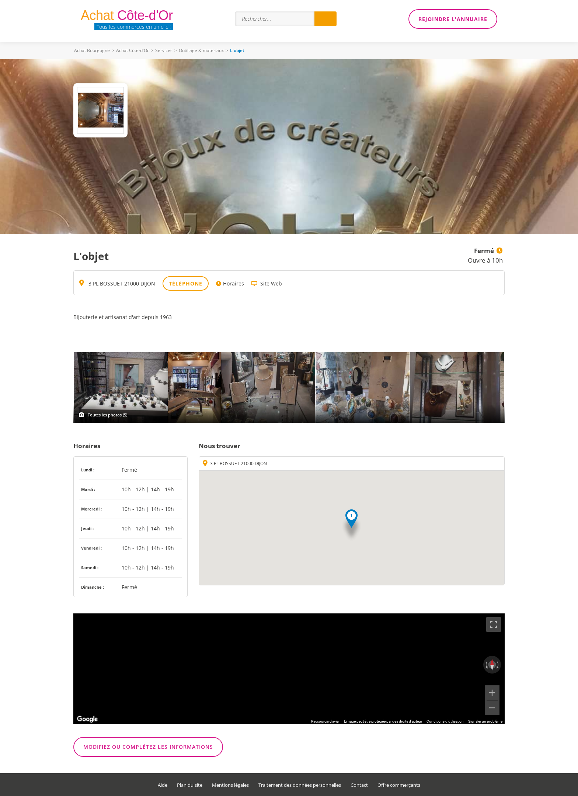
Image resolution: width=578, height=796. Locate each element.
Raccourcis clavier (325, 721)
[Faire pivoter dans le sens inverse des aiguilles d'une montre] (485, 665)
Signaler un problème (485, 721)
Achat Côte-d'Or (132, 50)
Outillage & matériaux (201, 50)
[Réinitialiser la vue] (492, 665)
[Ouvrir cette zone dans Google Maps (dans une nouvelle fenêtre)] (87, 719)
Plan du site (189, 785)
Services (164, 50)
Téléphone (185, 283)
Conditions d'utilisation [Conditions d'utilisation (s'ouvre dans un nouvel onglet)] (445, 721)
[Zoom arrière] (492, 707)
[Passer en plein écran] (493, 624)
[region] (289, 668)
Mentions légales (230, 785)
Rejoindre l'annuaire (452, 19)
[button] (351, 525)
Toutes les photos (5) (107, 415)
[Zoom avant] (492, 692)
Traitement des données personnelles (299, 785)
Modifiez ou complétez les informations (148, 746)
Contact (359, 785)
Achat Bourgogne (92, 50)
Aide (162, 785)
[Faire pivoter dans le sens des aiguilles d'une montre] (498, 665)
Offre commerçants (398, 785)
